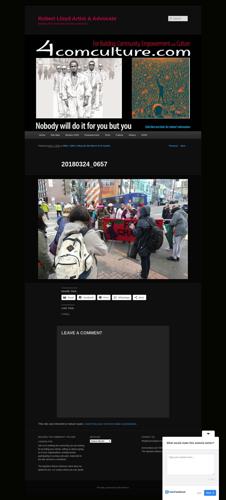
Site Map (55, 135)
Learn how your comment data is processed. (111, 423)
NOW (144, 135)
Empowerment (91, 135)
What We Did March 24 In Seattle (94, 146)
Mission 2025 (72, 135)
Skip (199, 493)
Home (42, 135)
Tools (107, 135)
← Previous (172, 146)
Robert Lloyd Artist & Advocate (77, 18)
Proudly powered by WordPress (113, 487)
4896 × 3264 (69, 146)
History (132, 135)
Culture (119, 135)
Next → (184, 146)
